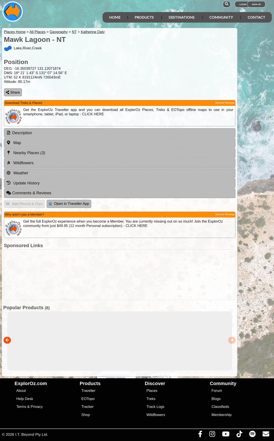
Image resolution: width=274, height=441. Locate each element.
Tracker (87, 407)
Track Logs (155, 407)
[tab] (119, 133)
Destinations (181, 17)
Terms (21, 407)
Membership (221, 415)
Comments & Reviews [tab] (28, 193)
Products (144, 17)
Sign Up (256, 4)
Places (151, 391)
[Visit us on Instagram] (212, 435)
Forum (217, 391)
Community (221, 17)
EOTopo (87, 399)
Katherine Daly (93, 32)
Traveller (88, 391)
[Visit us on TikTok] (239, 435)
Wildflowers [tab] (20, 163)
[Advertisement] (139, 274)
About (21, 391)
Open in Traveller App (69, 204)
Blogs (216, 399)
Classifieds (220, 407)
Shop (85, 415)
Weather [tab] (17, 173)
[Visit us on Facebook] (200, 435)
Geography (59, 32)
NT (74, 32)
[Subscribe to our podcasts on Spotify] (252, 435)
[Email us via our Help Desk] (266, 435)
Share (13, 92)
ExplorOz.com (31, 383)
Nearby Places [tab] (25, 153)
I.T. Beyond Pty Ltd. (31, 434)
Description (22, 133)
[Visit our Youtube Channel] (225, 435)
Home (114, 17)
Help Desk (24, 399)
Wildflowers (155, 415)
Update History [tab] (23, 183)
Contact (256, 17)
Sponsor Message (225, 102)
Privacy (37, 407)
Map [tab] (13, 143)
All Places (38, 32)
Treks (150, 399)
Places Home (15, 32)
